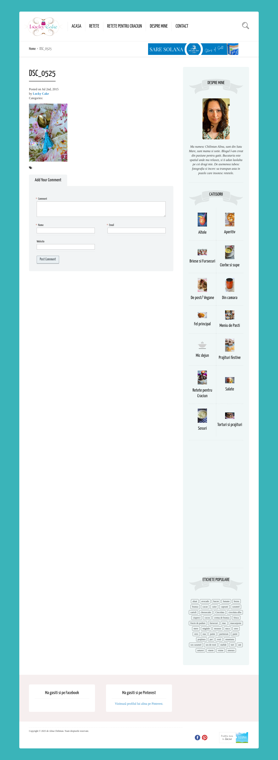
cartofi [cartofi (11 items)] (193, 612)
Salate (229, 389)
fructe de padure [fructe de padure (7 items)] (197, 623)
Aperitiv (229, 232)
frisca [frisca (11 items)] (236, 617)
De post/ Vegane (202, 298)
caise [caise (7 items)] (214, 606)
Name (40, 225)
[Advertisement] (216, 506)
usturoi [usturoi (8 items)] (200, 650)
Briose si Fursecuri (202, 261)
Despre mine (159, 26)
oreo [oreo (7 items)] (236, 628)
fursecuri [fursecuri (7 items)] (214, 623)
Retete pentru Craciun (124, 26)
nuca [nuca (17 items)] (227, 628)
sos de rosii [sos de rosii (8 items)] (211, 644)
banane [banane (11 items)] (226, 601)
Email (111, 225)
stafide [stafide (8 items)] (223, 644)
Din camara (229, 298)
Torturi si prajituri (229, 425)
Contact (181, 26)
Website (40, 241)
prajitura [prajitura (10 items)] (202, 639)
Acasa (76, 26)
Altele (202, 232)
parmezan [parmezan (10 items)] (223, 634)
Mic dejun (202, 355)
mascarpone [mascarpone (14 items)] (235, 623)
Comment (42, 199)
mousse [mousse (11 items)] (217, 628)
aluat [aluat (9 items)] (194, 601)
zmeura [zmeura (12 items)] (231, 650)
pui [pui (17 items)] (211, 639)
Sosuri (202, 428)
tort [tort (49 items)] (232, 644)
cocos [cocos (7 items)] (207, 617)
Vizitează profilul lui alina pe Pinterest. (139, 703)
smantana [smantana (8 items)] (229, 639)
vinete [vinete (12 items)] (211, 650)
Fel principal (202, 324)
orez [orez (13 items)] (196, 634)
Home (32, 49)
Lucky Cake (41, 93)
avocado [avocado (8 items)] (205, 601)
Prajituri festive (230, 357)
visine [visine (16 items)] (220, 650)
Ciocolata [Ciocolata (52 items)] (219, 612)
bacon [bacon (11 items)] (216, 601)
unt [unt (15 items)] (239, 644)
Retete (94, 26)
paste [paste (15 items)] (235, 634)
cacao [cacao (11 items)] (205, 606)
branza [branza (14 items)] (195, 606)
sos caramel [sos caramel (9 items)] (196, 644)
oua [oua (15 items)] (204, 634)
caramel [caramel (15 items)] (236, 606)
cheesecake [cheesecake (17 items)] (206, 612)
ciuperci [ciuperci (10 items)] (196, 617)
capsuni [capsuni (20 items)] (224, 606)
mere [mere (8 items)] (196, 628)
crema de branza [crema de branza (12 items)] (221, 617)
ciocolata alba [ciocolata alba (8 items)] (234, 612)
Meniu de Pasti (230, 325)
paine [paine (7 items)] (212, 634)
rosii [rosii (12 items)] (219, 639)
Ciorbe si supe (229, 265)
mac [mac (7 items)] (224, 623)
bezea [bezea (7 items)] (236, 601)
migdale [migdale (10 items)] (206, 628)
